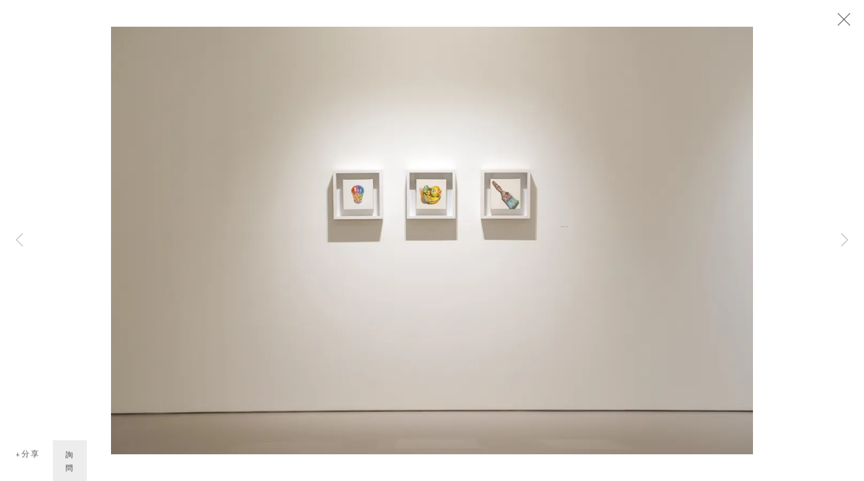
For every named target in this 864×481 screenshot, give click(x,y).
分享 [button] (30, 455)
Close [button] (841, 23)
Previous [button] (19, 240)
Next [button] (844, 240)
